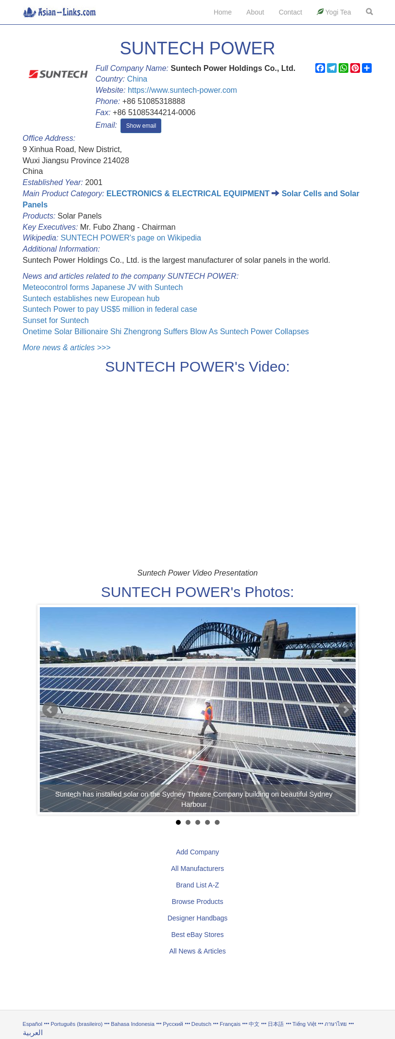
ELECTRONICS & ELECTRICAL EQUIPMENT (188, 193)
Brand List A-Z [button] (197, 885)
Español (32, 1024)
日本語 (276, 1024)
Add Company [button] (197, 852)
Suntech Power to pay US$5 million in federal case (110, 309)
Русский (173, 1024)
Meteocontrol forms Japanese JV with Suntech (103, 287)
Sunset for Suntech (56, 320)
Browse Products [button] (197, 901)
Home (223, 12)
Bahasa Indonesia (133, 1024)
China (137, 79)
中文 (254, 1024)
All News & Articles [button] (197, 951)
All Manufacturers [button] (197, 868)
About (255, 12)
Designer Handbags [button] (198, 918)
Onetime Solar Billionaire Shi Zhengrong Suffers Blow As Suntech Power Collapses (166, 331)
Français (230, 1024)
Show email (141, 125)
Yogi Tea (334, 12)
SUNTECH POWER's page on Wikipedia (131, 238)
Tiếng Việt (304, 1024)
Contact (290, 12)
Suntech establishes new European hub (91, 298)
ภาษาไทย (336, 1024)
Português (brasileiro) (77, 1024)
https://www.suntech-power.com (182, 90)
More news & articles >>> (67, 347)
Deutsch (201, 1024)
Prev (50, 709)
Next (345, 709)
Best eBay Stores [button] (197, 934)
